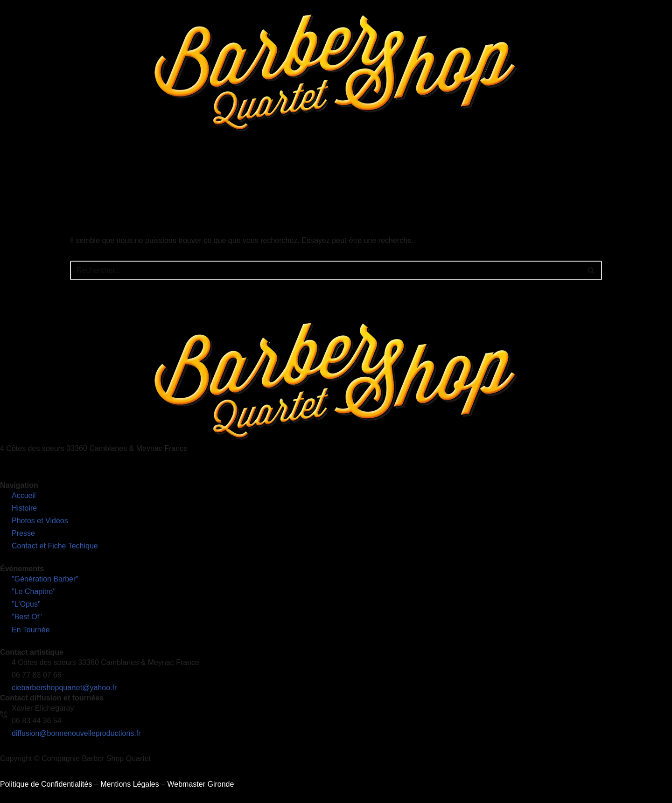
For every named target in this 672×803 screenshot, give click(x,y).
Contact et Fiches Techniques (512, 170)
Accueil (173, 170)
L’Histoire (212, 170)
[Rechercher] (325, 270)
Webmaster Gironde (200, 784)
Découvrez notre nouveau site (618, 170)
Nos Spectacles (270, 170)
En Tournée (332, 170)
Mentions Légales (129, 784)
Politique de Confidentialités (46, 784)
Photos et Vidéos (390, 170)
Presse (442, 170)
